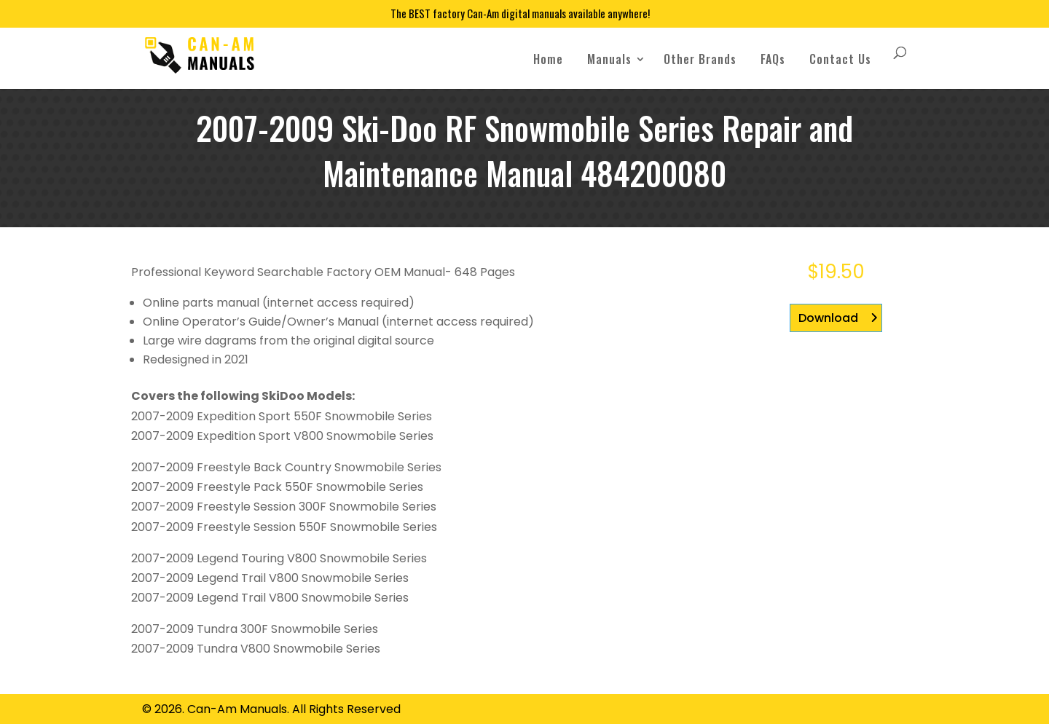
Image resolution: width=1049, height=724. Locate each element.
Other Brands (700, 59)
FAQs (773, 59)
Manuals (609, 59)
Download (828, 318)
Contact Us (840, 59)
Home (548, 59)
